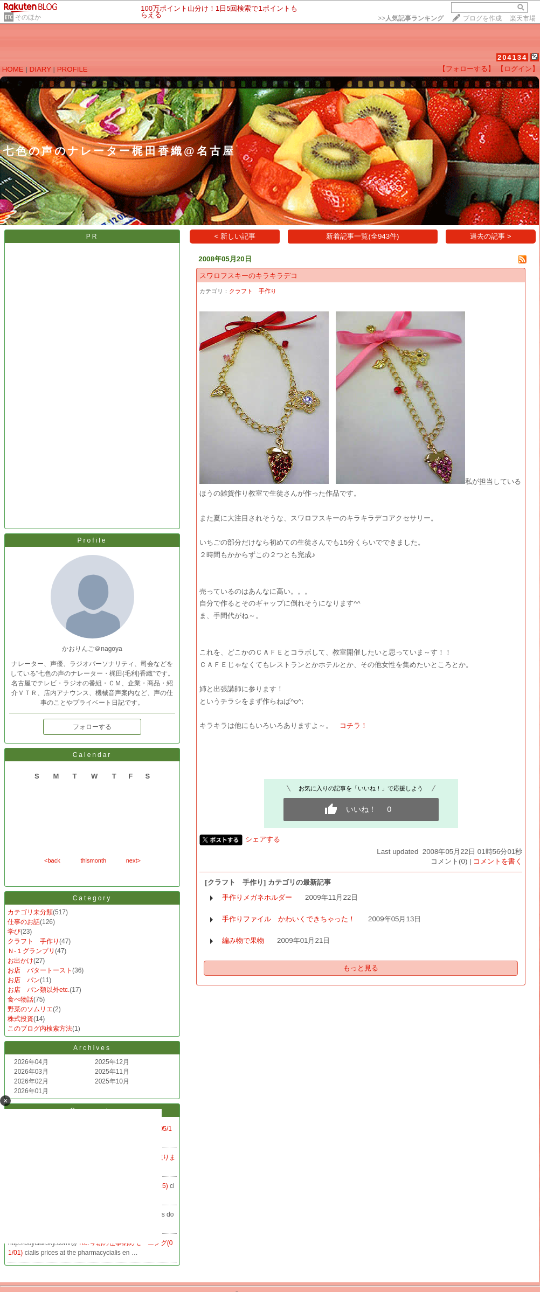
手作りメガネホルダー (257, 897)
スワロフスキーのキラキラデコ (248, 276)
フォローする (92, 727)
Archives (92, 1048)
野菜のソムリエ (30, 1009)
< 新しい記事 (235, 236)
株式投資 (20, 1019)
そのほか (28, 17)
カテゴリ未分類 (30, 912)
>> (411, 18)
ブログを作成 (482, 18)
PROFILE (72, 69)
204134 (512, 57)
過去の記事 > (490, 236)
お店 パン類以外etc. (39, 990)
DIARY (40, 69)
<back (52, 860)
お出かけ (20, 960)
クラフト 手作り (33, 941)
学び (14, 931)
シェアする (262, 839)
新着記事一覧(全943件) (362, 236)
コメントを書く (497, 861)
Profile (92, 540)
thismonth (93, 860)
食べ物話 (20, 999)
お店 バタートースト (40, 970)
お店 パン (24, 980)
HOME (13, 69)
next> (133, 860)
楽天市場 (523, 18)
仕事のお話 (24, 922)
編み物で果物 (243, 940)
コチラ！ (354, 725)
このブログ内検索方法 (40, 1028)
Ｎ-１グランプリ (31, 951)
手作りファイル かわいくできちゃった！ (288, 919)
